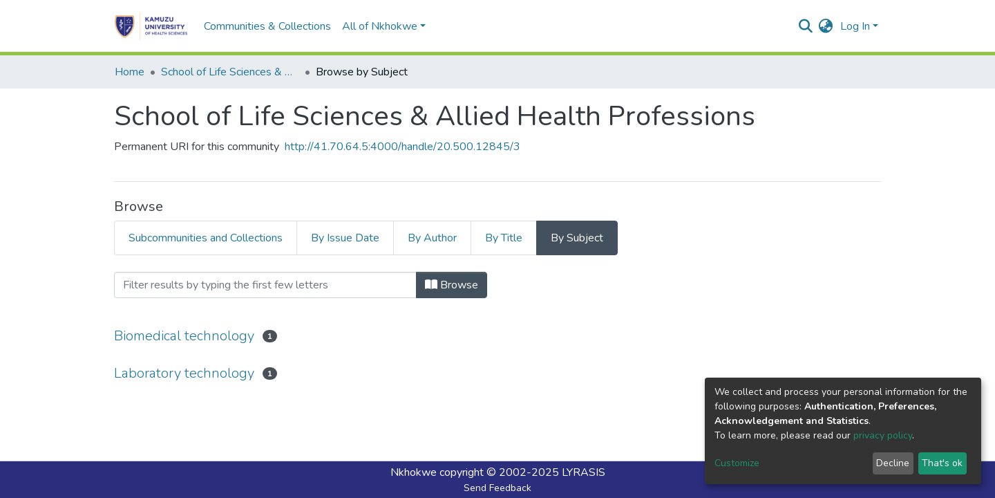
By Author (432, 238)
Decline (892, 463)
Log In (855, 26)
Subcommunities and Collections (206, 238)
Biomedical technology (184, 335)
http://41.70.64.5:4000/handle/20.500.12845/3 (402, 146)
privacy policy (882, 435)
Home (129, 72)
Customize (736, 463)
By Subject (577, 238)
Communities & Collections (267, 26)
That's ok (942, 463)
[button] (826, 26)
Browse (451, 285)
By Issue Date (345, 238)
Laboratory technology (184, 373)
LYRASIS (583, 472)
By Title (503, 238)
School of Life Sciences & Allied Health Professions (230, 72)
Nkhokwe (413, 472)
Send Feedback (497, 488)
